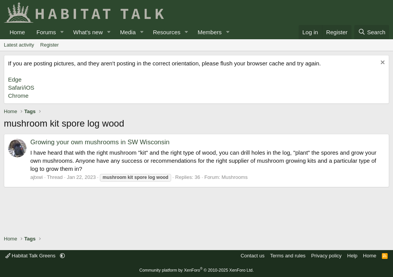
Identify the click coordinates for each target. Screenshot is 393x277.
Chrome (18, 95)
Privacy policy (326, 256)
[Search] (371, 32)
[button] (62, 32)
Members (210, 32)
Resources (166, 32)
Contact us (252, 256)
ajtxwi (36, 177)
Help (352, 256)
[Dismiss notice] (381, 63)
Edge (14, 79)
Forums (46, 32)
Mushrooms (234, 177)
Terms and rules (287, 256)
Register (49, 45)
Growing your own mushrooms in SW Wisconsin (100, 142)
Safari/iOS (21, 87)
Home (17, 32)
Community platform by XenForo (196, 270)
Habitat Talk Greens (31, 256)
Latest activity (19, 45)
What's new (88, 32)
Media (128, 32)
